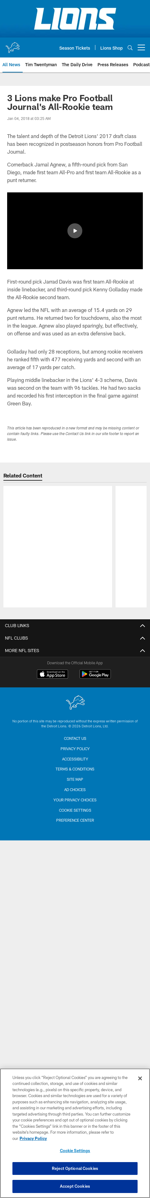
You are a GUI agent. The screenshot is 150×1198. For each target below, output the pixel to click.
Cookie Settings (75, 848)
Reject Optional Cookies (75, 1168)
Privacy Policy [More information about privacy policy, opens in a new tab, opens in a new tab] (33, 1138)
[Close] (140, 1078)
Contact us (75, 776)
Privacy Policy (75, 787)
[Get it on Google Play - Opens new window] (95, 715)
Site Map (75, 817)
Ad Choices (75, 827)
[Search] (130, 47)
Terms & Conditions (75, 807)
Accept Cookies (75, 1186)
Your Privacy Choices (75, 838)
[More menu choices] (141, 47)
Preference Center (75, 858)
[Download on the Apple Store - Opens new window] (52, 713)
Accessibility (75, 797)
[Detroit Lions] (75, 741)
